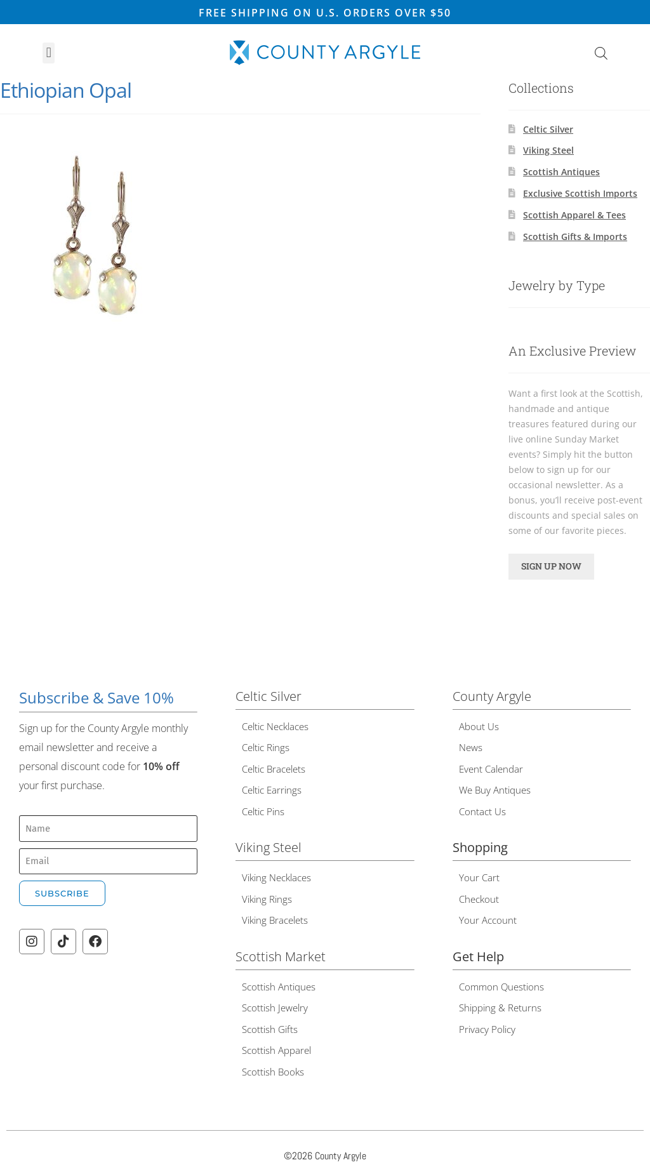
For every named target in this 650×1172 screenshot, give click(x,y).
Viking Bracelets (275, 920)
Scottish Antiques (561, 172)
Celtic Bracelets (273, 768)
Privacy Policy (487, 1029)
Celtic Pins (263, 811)
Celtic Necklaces (275, 726)
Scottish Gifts (270, 1029)
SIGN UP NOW (551, 566)
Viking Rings (267, 899)
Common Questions (501, 986)
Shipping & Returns (500, 1007)
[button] (49, 53)
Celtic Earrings (272, 789)
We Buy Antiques (495, 789)
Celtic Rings (265, 747)
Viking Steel (548, 150)
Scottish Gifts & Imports (575, 236)
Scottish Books (273, 1071)
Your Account (488, 920)
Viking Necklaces (276, 877)
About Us (479, 726)
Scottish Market (280, 956)
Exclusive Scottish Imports (580, 193)
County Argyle (492, 696)
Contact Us (482, 811)
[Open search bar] (601, 53)
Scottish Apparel (276, 1050)
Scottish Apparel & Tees (574, 215)
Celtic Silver (548, 129)
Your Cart (479, 877)
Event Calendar (491, 768)
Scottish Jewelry (275, 1007)
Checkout (479, 899)
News (470, 747)
